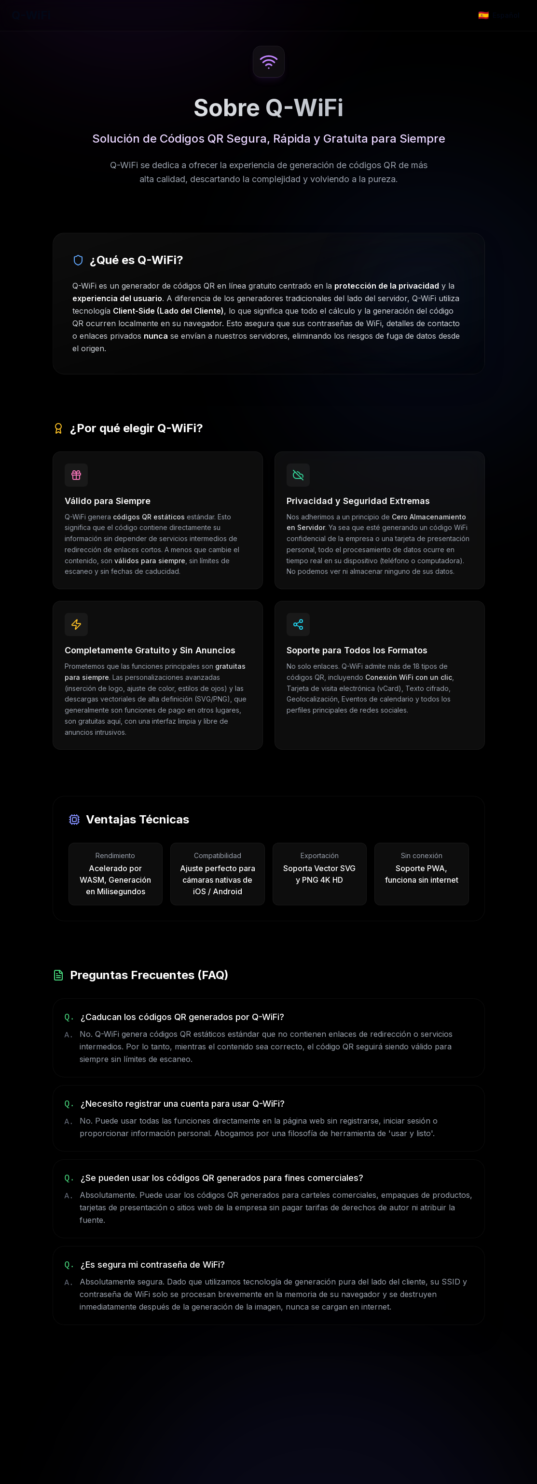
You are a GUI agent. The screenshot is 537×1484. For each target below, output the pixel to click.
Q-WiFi (31, 15)
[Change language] (498, 15)
